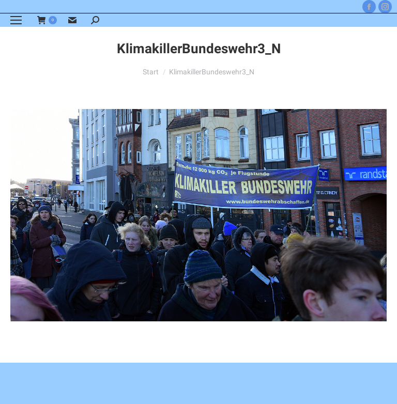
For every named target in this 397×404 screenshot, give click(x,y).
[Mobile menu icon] (16, 20)
